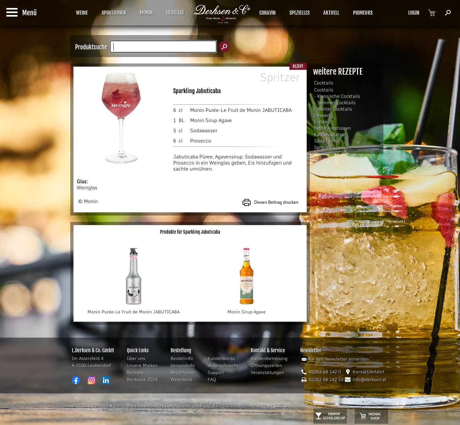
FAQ (212, 379)
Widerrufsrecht (223, 365)
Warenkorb (181, 379)
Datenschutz (178, 405)
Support (216, 372)
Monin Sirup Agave (211, 120)
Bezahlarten (183, 372)
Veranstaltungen (267, 372)
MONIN (146, 13)
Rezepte (135, 372)
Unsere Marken (142, 365)
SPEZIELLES (299, 13)
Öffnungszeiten (266, 365)
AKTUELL (331, 13)
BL (182, 120)
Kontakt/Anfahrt (368, 372)
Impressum (149, 405)
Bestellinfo (182, 358)
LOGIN (413, 13)
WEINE (82, 13)
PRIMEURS (362, 13)
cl (180, 110)
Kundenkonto (221, 358)
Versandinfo (183, 365)
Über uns (136, 358)
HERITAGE (175, 13)
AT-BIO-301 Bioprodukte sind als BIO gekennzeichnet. (262, 405)
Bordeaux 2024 (142, 379)
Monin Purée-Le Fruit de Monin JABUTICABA (241, 110)
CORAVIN (267, 13)
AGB (199, 405)
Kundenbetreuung (269, 358)
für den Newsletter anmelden (339, 359)
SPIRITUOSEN (114, 13)
